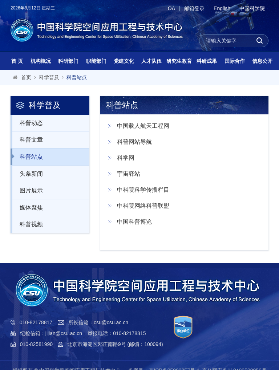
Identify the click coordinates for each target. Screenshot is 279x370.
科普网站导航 (134, 142)
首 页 (17, 61)
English (222, 8)
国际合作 (235, 61)
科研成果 (207, 61)
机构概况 (41, 61)
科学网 (125, 158)
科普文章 (27, 139)
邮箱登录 (194, 8)
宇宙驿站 (128, 174)
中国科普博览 (134, 222)
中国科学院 (252, 8)
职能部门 (96, 61)
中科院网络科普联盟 (143, 206)
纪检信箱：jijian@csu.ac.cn (51, 333)
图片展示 (27, 190)
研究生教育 (179, 61)
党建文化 (124, 61)
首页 (26, 77)
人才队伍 (151, 61)
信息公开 (262, 61)
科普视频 (27, 224)
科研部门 (68, 61)
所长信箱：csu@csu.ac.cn (98, 322)
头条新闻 (27, 174)
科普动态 (27, 123)
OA (171, 8)
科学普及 (49, 77)
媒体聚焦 (27, 207)
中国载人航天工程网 (143, 126)
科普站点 (76, 77)
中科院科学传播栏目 (143, 190)
